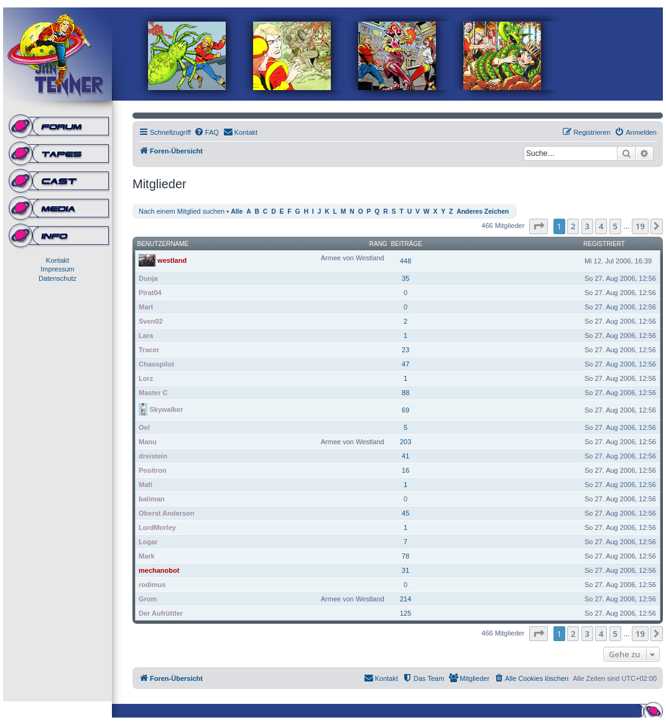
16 (405, 470)
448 (405, 261)
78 (405, 556)
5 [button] (615, 226)
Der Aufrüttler (161, 613)
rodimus (152, 584)
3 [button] (587, 226)
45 (405, 513)
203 (405, 441)
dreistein (153, 456)
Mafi (145, 484)
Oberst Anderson (166, 513)
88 (405, 392)
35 (405, 278)
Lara (146, 335)
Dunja (148, 278)
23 (405, 349)
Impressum (57, 269)
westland (172, 259)
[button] (538, 226)
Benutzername (163, 243)
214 (405, 599)
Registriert (604, 243)
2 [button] (573, 226)
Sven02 (151, 321)
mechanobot (159, 570)
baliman (152, 499)
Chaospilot (156, 364)
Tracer (149, 349)
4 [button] (601, 226)
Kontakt (57, 260)
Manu (148, 441)
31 (405, 570)
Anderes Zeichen (482, 211)
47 (405, 364)
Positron (153, 470)
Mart (146, 307)
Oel (144, 427)
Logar (148, 541)
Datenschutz (57, 278)
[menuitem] (206, 132)
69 (405, 410)
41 (405, 456)
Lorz (146, 378)
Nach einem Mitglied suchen (181, 211)
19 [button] (640, 226)
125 (405, 613)
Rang (378, 243)
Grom (148, 599)
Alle (237, 211)
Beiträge (406, 243)
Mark (147, 556)
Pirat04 (150, 292)
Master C (153, 392)
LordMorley (157, 527)
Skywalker (166, 409)
